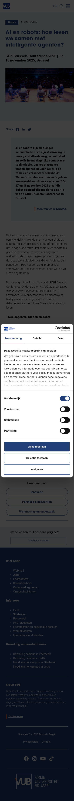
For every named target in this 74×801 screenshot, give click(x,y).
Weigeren (37, 469)
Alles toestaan (37, 446)
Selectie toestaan (37, 457)
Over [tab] (61, 338)
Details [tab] (37, 338)
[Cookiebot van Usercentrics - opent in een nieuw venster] (54, 328)
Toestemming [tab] (13, 338)
